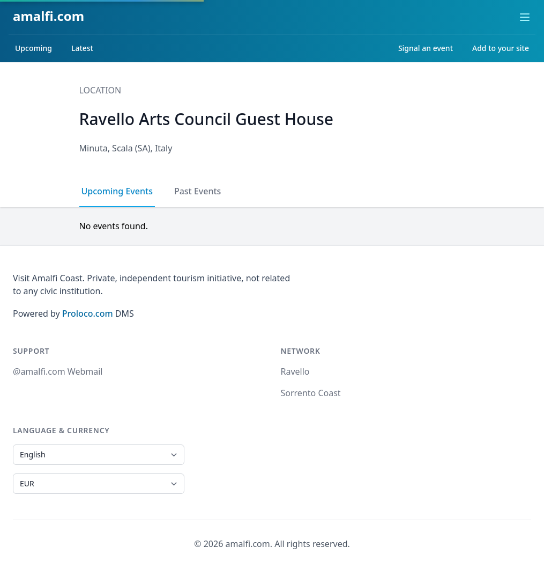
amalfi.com (48, 16)
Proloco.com (87, 313)
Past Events (197, 191)
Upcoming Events (117, 191)
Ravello (295, 371)
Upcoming (33, 48)
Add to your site (500, 48)
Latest (82, 48)
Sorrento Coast (311, 393)
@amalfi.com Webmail (57, 371)
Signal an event (425, 48)
